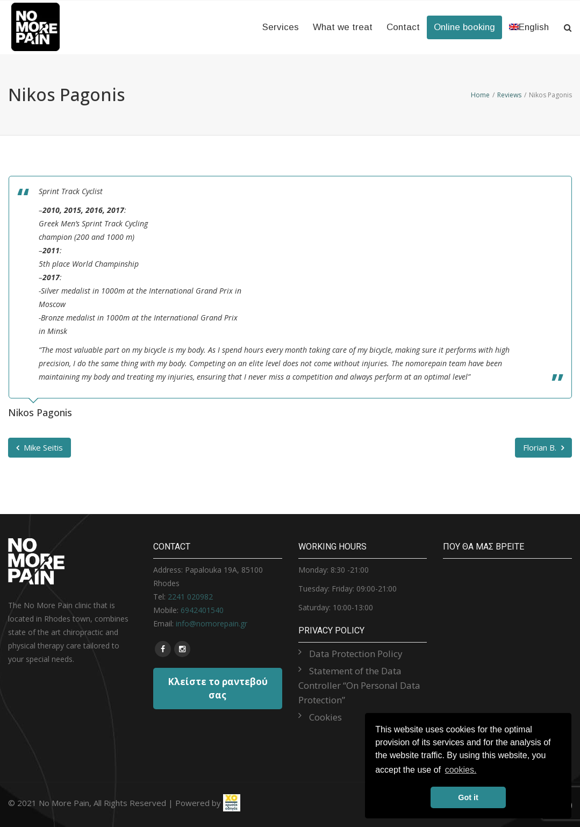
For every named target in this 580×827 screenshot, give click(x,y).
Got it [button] (468, 797)
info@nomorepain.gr (211, 623)
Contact (403, 27)
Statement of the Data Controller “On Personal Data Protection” (359, 685)
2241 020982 (190, 596)
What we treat (343, 27)
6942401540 (202, 610)
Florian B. (543, 447)
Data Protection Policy (356, 653)
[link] (231, 802)
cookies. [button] (461, 769)
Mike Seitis (39, 447)
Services (280, 27)
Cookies (325, 717)
